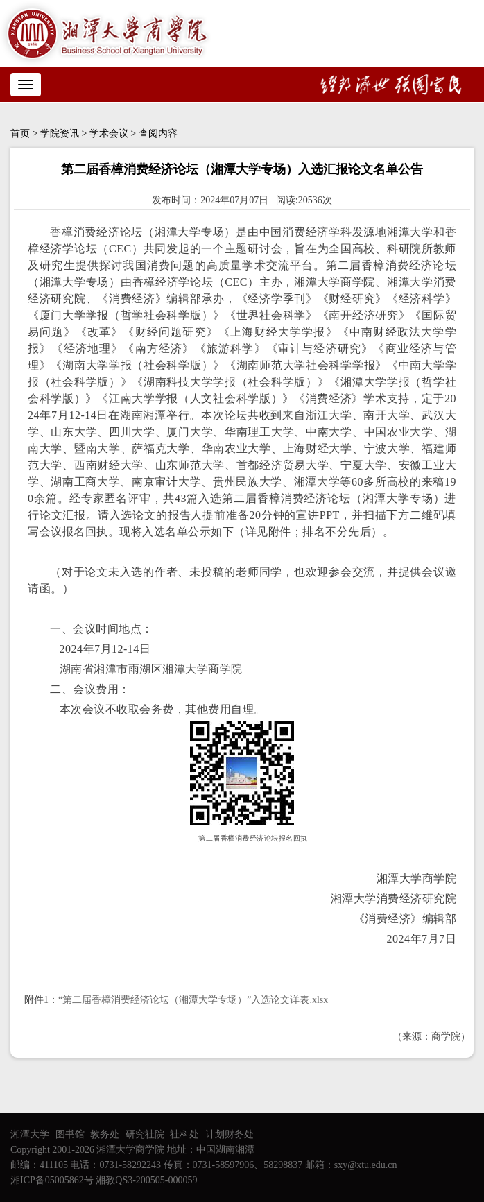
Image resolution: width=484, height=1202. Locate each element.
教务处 (104, 1134)
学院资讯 (59, 133)
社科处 (184, 1134)
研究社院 (145, 1134)
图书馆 (70, 1134)
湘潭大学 (29, 1134)
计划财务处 (229, 1134)
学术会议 (108, 133)
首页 (20, 133)
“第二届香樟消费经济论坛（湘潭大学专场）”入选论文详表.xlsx (193, 1000)
